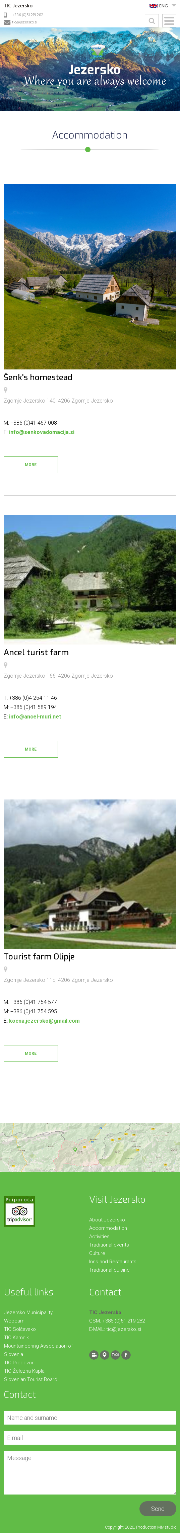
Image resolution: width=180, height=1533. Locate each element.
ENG (163, 6)
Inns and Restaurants (112, 1262)
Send (158, 1508)
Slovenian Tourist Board (30, 1379)
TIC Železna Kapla (24, 1371)
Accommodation (108, 1228)
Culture (97, 1253)
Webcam (14, 1321)
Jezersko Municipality (28, 1312)
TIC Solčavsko (20, 1329)
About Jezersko (107, 1220)
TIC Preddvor (19, 1363)
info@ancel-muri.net (35, 716)
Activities (99, 1236)
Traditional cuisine (109, 1270)
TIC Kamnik (16, 1338)
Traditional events (109, 1245)
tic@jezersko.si (24, 22)
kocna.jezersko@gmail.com (44, 1021)
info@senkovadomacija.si (41, 432)
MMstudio (166, 1527)
